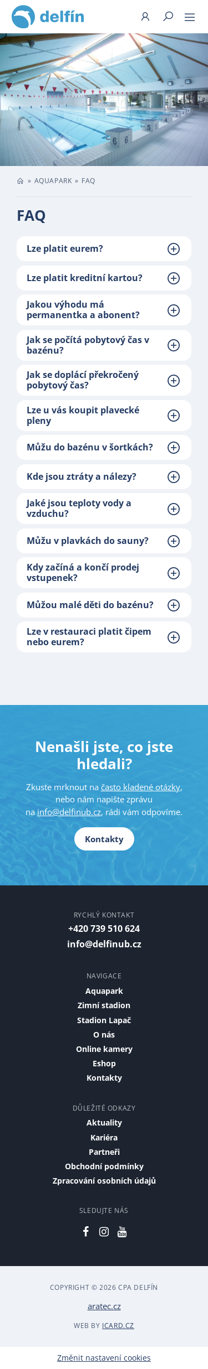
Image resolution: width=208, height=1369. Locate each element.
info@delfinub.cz (69, 811)
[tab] (104, 248)
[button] (104, 248)
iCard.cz (118, 1325)
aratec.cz (104, 1305)
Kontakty (104, 838)
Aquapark (53, 180)
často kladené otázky (140, 786)
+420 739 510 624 (104, 928)
